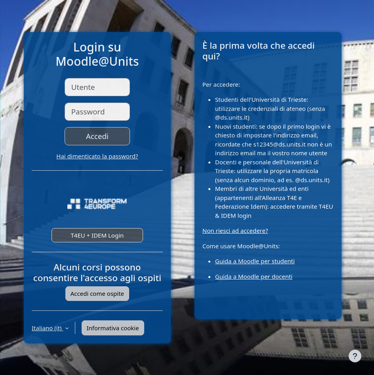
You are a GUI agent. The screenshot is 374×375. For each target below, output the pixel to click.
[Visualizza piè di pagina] (355, 356)
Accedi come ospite (97, 293)
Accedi (97, 136)
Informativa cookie (113, 328)
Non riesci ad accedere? (235, 230)
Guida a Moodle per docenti (253, 276)
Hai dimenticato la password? (97, 156)
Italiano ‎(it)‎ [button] (47, 328)
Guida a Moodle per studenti (255, 261)
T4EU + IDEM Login (97, 235)
